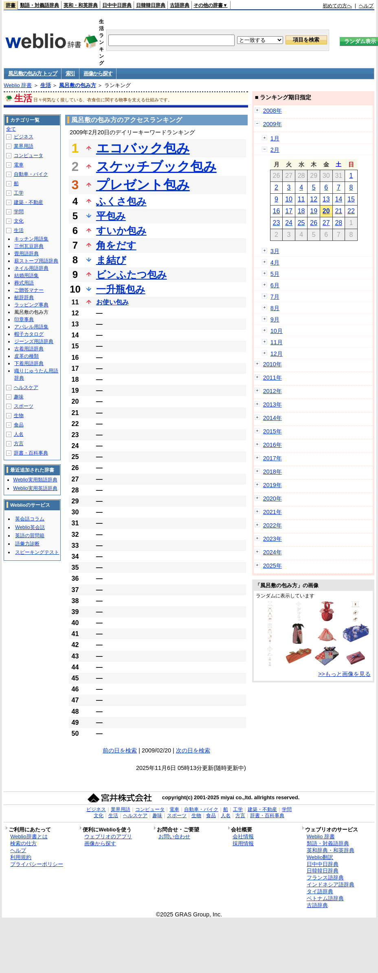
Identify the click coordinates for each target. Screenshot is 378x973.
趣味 (19, 397)
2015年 (272, 431)
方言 (19, 443)
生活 (45, 85)
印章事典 (24, 319)
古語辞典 (179, 5)
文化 (19, 221)
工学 (19, 193)
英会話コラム (29, 519)
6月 (274, 285)
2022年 (272, 525)
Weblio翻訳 (320, 857)
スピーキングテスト (37, 552)
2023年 (272, 539)
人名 (19, 434)
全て (11, 129)
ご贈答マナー (29, 290)
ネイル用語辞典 (31, 268)
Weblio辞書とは (28, 836)
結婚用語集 (26, 275)
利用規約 (20, 857)
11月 (276, 342)
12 (313, 199)
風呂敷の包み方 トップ (32, 73)
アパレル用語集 (31, 327)
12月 (276, 353)
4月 (274, 262)
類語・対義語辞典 (39, 5)
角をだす (116, 245)
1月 (274, 138)
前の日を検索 (120, 750)
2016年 (272, 445)
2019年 (272, 485)
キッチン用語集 (31, 239)
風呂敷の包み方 (77, 85)
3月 (274, 251)
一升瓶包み (120, 289)
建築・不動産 (28, 202)
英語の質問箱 (29, 535)
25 (301, 222)
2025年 (272, 565)
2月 (274, 149)
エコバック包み (143, 148)
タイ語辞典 (320, 891)
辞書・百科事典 (31, 453)
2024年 (272, 552)
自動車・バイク (31, 174)
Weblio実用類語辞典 (35, 480)
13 (326, 199)
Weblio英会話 (29, 527)
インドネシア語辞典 (330, 884)
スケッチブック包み (156, 166)
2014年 (272, 418)
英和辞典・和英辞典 (330, 850)
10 (288, 199)
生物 (19, 415)
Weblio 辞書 (18, 85)
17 (288, 211)
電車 (19, 165)
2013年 (272, 404)
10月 (276, 331)
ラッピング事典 (31, 305)
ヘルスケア (26, 387)
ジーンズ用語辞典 (33, 341)
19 (313, 211)
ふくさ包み (121, 201)
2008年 (272, 110)
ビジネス (23, 137)
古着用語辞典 (29, 349)
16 (276, 211)
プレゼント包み (143, 184)
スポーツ (23, 406)
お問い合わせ (174, 836)
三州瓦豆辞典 (29, 246)
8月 (274, 308)
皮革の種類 (26, 356)
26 (313, 222)
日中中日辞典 (117, 5)
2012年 (272, 391)
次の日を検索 (193, 750)
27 (326, 222)
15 (351, 199)
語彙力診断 (27, 544)
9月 (274, 319)
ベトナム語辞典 (325, 898)
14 (338, 199)
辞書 (10, 5)
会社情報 (243, 836)
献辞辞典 (24, 297)
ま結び (111, 259)
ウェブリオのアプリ (108, 836)
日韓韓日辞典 (150, 5)
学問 (19, 211)
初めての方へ (337, 6)
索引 (70, 73)
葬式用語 (24, 283)
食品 (19, 425)
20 (326, 211)
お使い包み (112, 302)
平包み (111, 215)
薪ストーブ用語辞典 (36, 261)
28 (338, 222)
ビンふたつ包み (131, 274)
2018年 (272, 471)
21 (338, 211)
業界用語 (23, 146)
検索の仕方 (23, 843)
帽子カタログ (29, 334)
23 (276, 222)
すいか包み (121, 230)
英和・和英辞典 (81, 5)
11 (301, 199)
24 (288, 222)
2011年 (272, 377)
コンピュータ (28, 155)
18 (301, 211)
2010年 (272, 364)
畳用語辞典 (26, 253)
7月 (274, 296)
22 (351, 211)
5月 (274, 274)
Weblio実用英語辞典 (35, 488)
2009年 (272, 124)
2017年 (272, 458)
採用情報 (243, 843)
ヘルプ (366, 6)
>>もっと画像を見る (344, 674)
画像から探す (98, 73)
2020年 (272, 498)
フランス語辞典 (325, 878)
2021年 (272, 512)
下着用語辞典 (29, 363)
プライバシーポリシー (36, 864)
